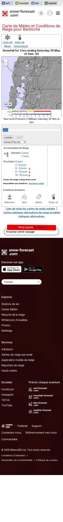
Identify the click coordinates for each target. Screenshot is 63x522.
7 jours (25, 203)
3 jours (25, 199)
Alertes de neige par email (16, 401)
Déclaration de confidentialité (16, 507)
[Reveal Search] (41, 13)
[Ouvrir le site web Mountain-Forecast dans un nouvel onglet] (22, 3)
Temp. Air (53, 249)
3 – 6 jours (20, 211)
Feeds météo (9, 417)
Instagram (7, 441)
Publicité (22, 473)
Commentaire (9, 486)
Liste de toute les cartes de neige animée (30, 255)
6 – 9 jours (21, 215)
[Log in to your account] (50, 13)
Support (36, 473)
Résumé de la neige (13, 361)
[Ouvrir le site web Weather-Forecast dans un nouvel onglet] (50, 3)
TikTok (5, 447)
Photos (5, 372)
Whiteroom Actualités (14, 367)
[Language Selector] (21, 329)
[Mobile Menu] (58, 13)
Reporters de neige (12, 412)
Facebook (7, 436)
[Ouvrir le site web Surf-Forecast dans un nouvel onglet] (7, 3)
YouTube (6, 452)
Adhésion (7, 396)
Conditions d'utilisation (13, 502)
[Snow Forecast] (18, 13)
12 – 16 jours (21, 222)
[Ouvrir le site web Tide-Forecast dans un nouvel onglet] (37, 3)
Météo (38, 249)
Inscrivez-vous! (36, 230)
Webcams (9, 249)
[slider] (5, 177)
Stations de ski (10, 351)
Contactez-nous (11, 479)
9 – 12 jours (21, 218)
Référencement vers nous (41, 479)
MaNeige (6, 377)
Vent (24, 249)
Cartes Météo (9, 356)
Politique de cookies (47, 507)
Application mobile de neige (17, 407)
